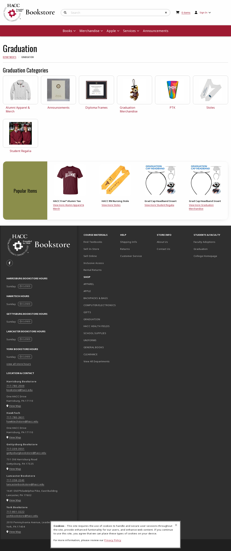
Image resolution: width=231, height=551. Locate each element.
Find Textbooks (93, 242)
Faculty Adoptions (204, 242)
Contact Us (163, 249)
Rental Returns (93, 270)
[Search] (65, 13)
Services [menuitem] (129, 31)
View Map (15, 405)
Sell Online (90, 256)
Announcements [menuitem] (155, 31)
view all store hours (18, 364)
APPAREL (89, 284)
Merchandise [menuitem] (89, 31)
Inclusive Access (94, 263)
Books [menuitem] (67, 31)
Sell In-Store (91, 249)
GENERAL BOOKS (94, 347)
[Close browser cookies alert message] (176, 525)
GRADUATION (92, 319)
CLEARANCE (91, 354)
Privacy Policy (112, 540)
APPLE (87, 291)
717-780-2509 (15, 385)
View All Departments (97, 361)
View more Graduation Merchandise (201, 206)
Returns (125, 249)
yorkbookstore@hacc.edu (22, 515)
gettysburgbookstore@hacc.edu (26, 452)
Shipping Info (128, 242)
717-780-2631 (15, 417)
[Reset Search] (166, 13)
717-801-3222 (15, 511)
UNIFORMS (90, 340)
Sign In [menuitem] (203, 12)
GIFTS (87, 312)
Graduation (201, 249)
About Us (162, 242)
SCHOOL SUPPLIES (95, 333)
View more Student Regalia (159, 205)
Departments (9, 57)
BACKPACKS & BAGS (96, 298)
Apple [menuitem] (111, 31)
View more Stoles (111, 205)
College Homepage (210, 256)
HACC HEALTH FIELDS (97, 326)
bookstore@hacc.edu (19, 390)
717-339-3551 (15, 448)
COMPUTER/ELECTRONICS (100, 305)
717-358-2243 (15, 480)
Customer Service (131, 256)
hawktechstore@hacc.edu (22, 421)
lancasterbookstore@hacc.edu (25, 484)
